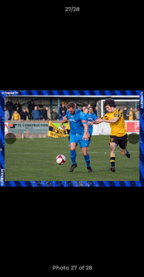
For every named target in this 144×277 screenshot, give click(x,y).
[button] (134, 11)
